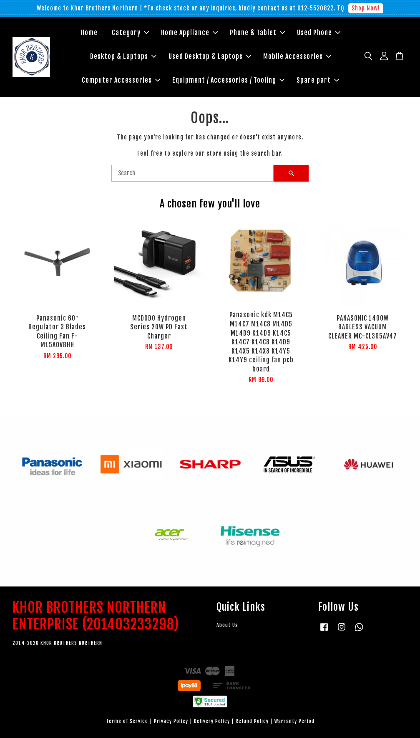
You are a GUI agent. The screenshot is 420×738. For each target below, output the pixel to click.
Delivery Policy (212, 721)
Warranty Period (294, 721)
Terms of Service (127, 721)
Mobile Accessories (297, 56)
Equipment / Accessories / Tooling (228, 80)
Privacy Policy (171, 721)
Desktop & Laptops (123, 56)
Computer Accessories (121, 80)
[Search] (192, 173)
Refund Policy (252, 721)
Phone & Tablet (257, 32)
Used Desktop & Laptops (210, 56)
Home (89, 32)
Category (130, 32)
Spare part (318, 80)
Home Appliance (189, 32)
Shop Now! (366, 8)
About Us (227, 625)
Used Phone (318, 32)
